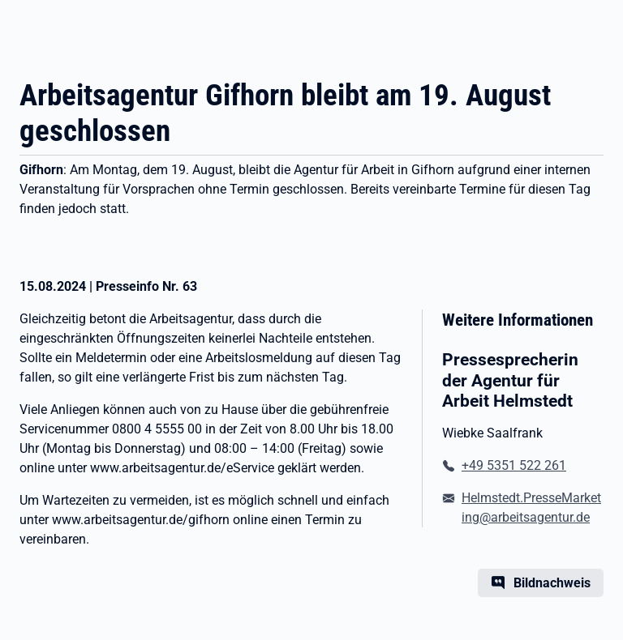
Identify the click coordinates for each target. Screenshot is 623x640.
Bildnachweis (552, 583)
